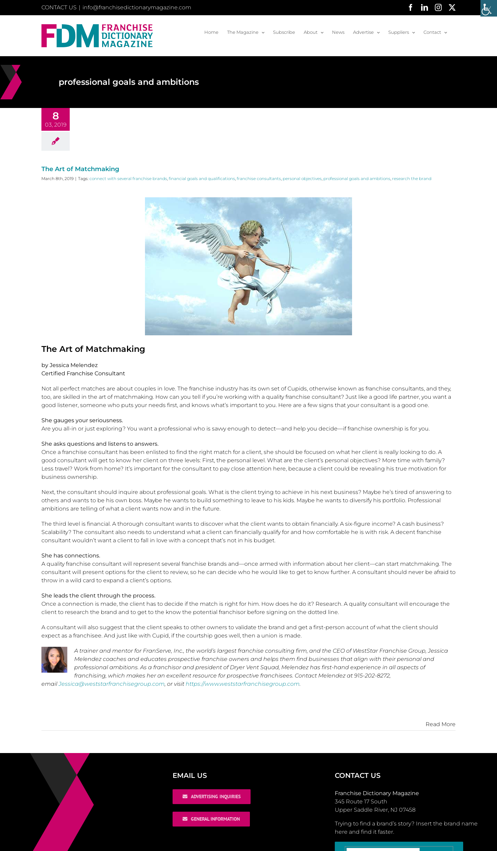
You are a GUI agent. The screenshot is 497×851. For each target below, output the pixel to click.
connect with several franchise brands (128, 178)
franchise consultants (259, 178)
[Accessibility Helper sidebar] (488, 8)
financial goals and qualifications (202, 178)
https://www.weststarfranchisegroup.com (243, 684)
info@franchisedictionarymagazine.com (136, 7)
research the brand (411, 178)
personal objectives (302, 178)
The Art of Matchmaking (80, 169)
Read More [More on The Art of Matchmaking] (441, 724)
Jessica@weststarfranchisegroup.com (112, 684)
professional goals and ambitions (356, 178)
